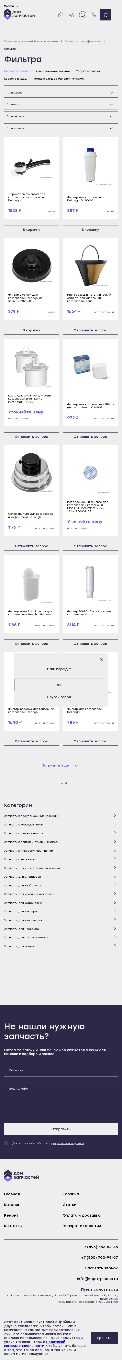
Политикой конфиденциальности (34, 1344)
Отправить (61, 1129)
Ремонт (11, 1215)
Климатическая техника (53, 71)
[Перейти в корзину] (105, 14)
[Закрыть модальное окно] (101, 659)
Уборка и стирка (88, 71)
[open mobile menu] (116, 14)
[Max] (82, 14)
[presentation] (35, 1109)
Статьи (69, 1204)
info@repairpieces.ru (97, 1279)
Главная (12, 1194)
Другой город (61, 697)
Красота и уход (15, 78)
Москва (12, 6)
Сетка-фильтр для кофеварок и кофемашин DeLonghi (30, 515)
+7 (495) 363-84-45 (100, 1247)
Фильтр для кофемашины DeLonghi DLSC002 (85, 199)
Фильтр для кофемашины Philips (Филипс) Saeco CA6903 (90, 406)
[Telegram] (71, 14)
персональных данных (68, 1143)
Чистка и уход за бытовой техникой (59, 78)
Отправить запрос (90, 330)
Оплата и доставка (82, 1215)
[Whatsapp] (60, 14)
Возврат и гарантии (82, 1226)
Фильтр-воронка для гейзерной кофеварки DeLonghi (31, 710)
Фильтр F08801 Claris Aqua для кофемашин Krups (89, 613)
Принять (104, 1338)
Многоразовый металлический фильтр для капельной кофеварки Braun (89, 298)
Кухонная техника (17, 71)
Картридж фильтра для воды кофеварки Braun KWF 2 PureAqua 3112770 (29, 398)
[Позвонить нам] (94, 14)
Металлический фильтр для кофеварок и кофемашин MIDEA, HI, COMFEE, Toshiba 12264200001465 (87, 506)
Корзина (71, 1194)
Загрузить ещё (55, 765)
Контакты (13, 1226)
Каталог (12, 1204)
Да (61, 685)
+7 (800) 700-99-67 (99, 1257)
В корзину (31, 230)
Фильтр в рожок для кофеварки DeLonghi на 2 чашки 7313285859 (26, 298)
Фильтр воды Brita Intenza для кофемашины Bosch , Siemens (30, 613)
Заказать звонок (101, 1268)
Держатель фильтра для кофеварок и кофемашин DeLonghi (26, 197)
